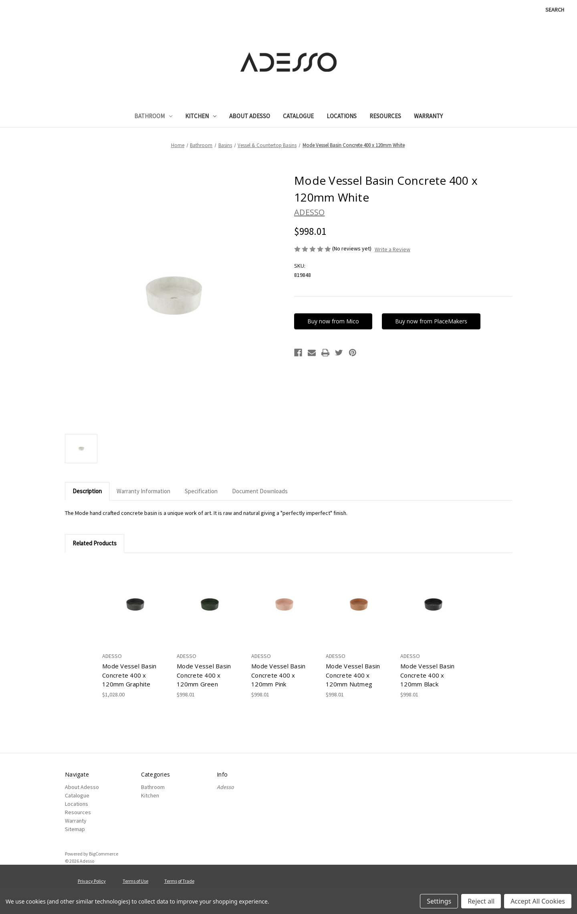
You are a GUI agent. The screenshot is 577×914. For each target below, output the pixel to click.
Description (87, 491)
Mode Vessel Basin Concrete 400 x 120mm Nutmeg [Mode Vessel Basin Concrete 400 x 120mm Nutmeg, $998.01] (353, 675)
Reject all (481, 901)
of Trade (186, 881)
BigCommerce (103, 854)
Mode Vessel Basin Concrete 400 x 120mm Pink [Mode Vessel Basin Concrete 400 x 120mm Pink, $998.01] (278, 675)
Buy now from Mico (333, 321)
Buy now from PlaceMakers (431, 321)
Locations (342, 116)
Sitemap (75, 829)
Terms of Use (135, 881)
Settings (439, 901)
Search (554, 9)
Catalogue (298, 116)
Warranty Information (143, 491)
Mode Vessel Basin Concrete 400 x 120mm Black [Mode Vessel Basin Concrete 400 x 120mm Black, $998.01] (427, 675)
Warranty (428, 116)
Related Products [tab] (95, 543)
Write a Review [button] (392, 249)
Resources (385, 116)
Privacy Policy (92, 881)
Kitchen (200, 116)
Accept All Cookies (537, 901)
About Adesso (249, 116)
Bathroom (153, 116)
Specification (201, 491)
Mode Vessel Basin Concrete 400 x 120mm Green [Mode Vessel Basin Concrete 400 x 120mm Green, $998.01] (204, 675)
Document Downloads (260, 491)
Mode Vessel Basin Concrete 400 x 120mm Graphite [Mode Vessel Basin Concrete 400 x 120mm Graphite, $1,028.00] (129, 675)
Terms (170, 881)
